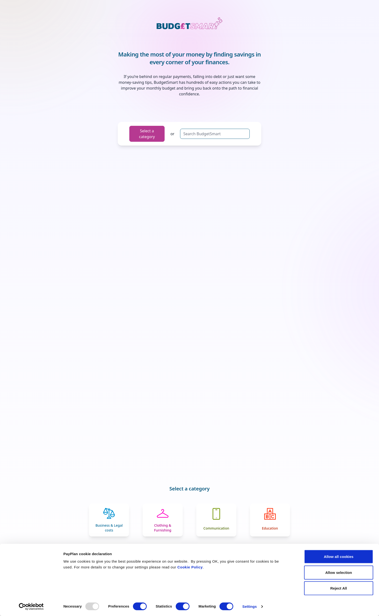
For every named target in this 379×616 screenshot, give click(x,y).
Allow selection (338, 572)
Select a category (147, 133)
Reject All (338, 588)
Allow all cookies (339, 556)
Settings (249, 606)
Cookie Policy (190, 567)
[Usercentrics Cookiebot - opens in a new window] (31, 606)
